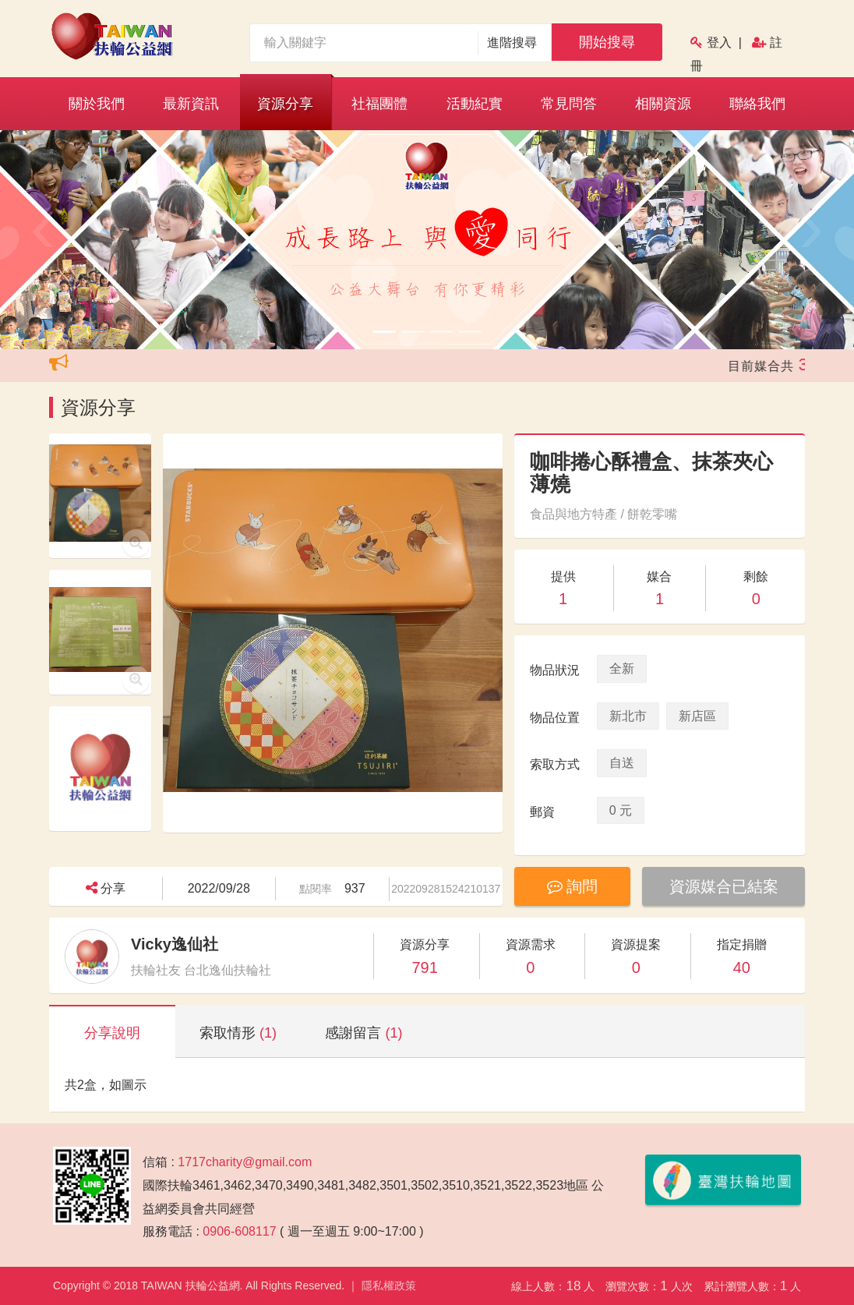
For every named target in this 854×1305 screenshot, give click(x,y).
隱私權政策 (389, 1285)
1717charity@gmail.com (245, 1162)
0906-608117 (239, 1231)
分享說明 (112, 1033)
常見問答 (569, 103)
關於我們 (97, 103)
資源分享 (285, 103)
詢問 (572, 886)
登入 (719, 42)
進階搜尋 (512, 42)
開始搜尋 (607, 42)
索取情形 (238, 1033)
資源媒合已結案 (723, 886)
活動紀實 (474, 103)
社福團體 (379, 103)
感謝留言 (363, 1033)
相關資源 (663, 103)
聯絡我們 (757, 103)
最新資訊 (191, 103)
